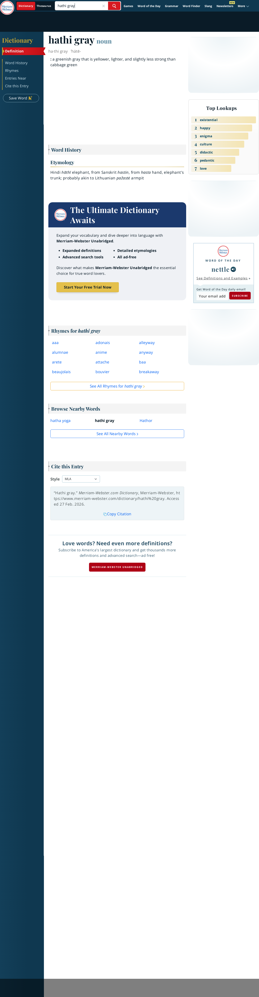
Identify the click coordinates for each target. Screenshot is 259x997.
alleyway (147, 342)
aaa (55, 342)
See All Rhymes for (116, 386)
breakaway (149, 371)
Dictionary (17, 40)
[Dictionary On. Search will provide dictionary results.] (35, 6)
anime (101, 352)
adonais (103, 342)
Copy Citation (117, 514)
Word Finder (191, 6)
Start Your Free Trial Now (87, 287)
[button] (243, 6)
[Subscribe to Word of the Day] (212, 296)
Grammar (171, 6)
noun (104, 41)
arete (57, 362)
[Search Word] (114, 6)
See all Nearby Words (116, 433)
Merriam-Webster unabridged (117, 567)
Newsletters (225, 6)
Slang (208, 6)
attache (102, 362)
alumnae (60, 352)
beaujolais (61, 371)
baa (142, 362)
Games (128, 6)
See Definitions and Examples (222, 278)
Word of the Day (149, 6)
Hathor (146, 420)
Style (55, 479)
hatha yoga (60, 420)
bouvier (102, 371)
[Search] (87, 6)
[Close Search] (103, 6)
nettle (220, 269)
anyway (146, 352)
